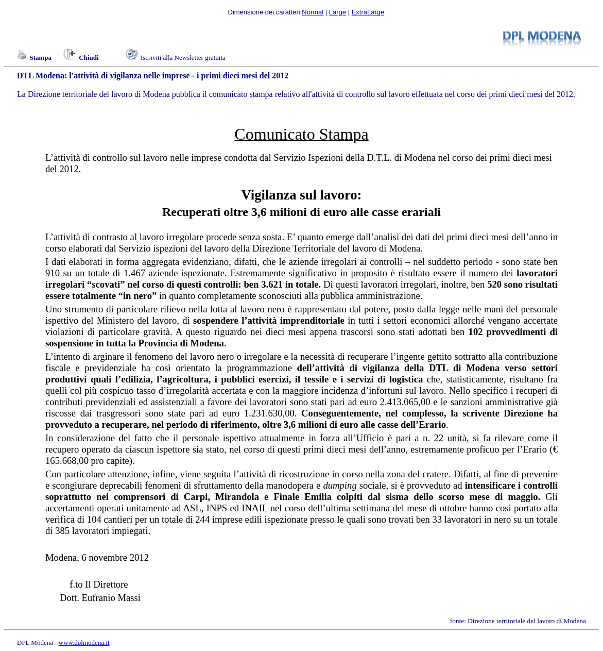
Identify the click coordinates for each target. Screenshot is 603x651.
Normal (312, 12)
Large (337, 12)
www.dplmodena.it (84, 642)
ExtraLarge (368, 12)
